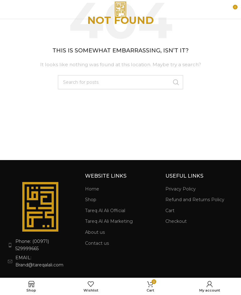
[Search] (120, 82)
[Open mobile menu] (15, 9)
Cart (169, 210)
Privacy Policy (180, 189)
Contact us (97, 243)
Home (92, 189)
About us (95, 232)
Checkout (176, 221)
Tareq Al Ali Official (105, 210)
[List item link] (40, 245)
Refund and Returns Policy (194, 199)
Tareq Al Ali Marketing (109, 221)
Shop (90, 199)
